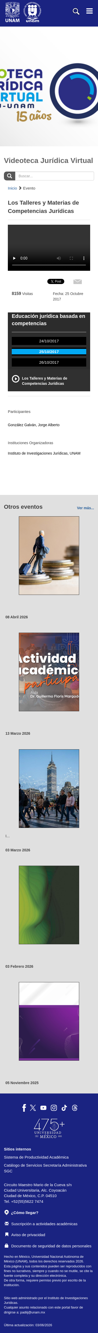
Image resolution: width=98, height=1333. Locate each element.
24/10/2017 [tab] (49, 341)
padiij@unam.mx (32, 1312)
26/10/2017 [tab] (49, 362)
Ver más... (85, 508)
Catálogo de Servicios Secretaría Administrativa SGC (45, 1168)
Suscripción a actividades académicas (41, 1224)
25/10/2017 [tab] (49, 351)
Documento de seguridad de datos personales (48, 1246)
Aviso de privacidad (25, 1235)
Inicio (12, 188)
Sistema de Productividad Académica (36, 1157)
